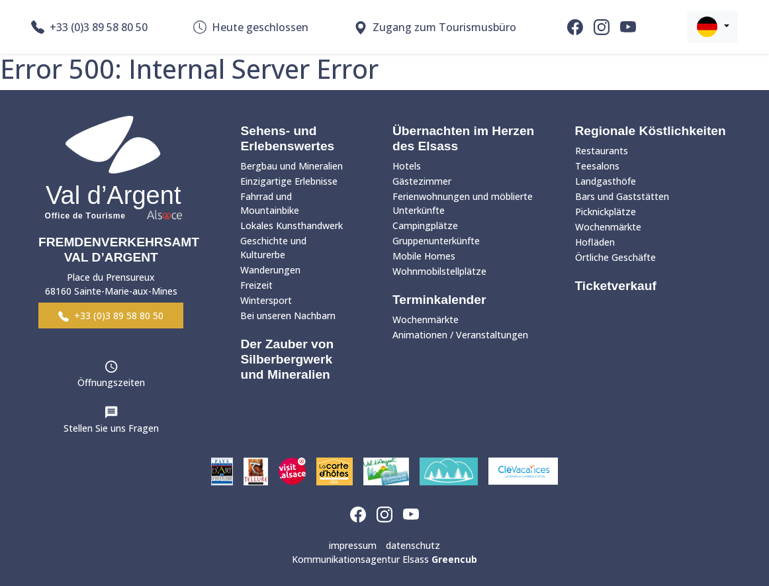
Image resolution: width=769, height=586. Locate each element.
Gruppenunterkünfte (436, 240)
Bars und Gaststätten (622, 196)
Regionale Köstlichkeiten (650, 131)
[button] (712, 27)
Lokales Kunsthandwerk (291, 225)
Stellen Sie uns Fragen (111, 428)
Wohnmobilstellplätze (439, 271)
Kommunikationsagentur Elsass (384, 559)
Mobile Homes (423, 256)
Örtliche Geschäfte (615, 257)
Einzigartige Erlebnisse (289, 181)
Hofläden (595, 242)
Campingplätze (425, 225)
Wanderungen (270, 270)
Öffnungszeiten (111, 382)
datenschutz (413, 545)
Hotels (406, 166)
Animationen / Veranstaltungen (460, 334)
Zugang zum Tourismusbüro (435, 27)
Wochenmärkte (425, 319)
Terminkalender (439, 300)
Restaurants (601, 150)
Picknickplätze (605, 211)
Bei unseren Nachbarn (288, 315)
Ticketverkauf (615, 286)
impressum (353, 545)
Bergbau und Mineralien (291, 166)
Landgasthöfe (605, 181)
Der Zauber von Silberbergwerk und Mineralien (287, 359)
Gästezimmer (421, 181)
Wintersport (266, 300)
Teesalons (597, 166)
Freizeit (256, 285)
